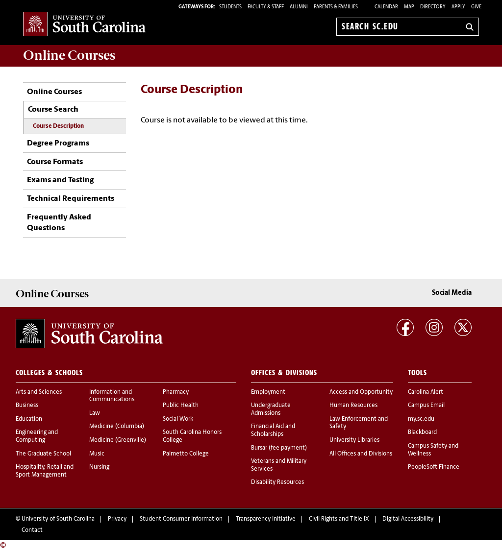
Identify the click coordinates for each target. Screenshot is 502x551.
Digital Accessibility (407, 519)
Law (94, 413)
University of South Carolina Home (84, 25)
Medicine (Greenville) (117, 440)
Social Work (178, 419)
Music (96, 454)
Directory (433, 7)
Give (476, 7)
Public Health (181, 405)
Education (29, 419)
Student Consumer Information (181, 519)
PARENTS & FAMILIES (336, 7)
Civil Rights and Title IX (339, 519)
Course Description (58, 126)
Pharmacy (176, 392)
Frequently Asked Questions (59, 223)
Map (409, 7)
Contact (32, 530)
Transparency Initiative (266, 519)
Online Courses (54, 92)
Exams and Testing (60, 180)
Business (27, 405)
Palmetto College (186, 454)
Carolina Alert (425, 392)
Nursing (99, 467)
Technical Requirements (70, 199)
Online (69, 55)
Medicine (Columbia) (116, 427)
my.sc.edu (421, 419)
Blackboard (422, 432)
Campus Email (426, 405)
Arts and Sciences (39, 392)
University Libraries (354, 440)
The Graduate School (43, 454)
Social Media (452, 293)
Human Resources (353, 405)
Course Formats (55, 162)
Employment (268, 392)
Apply (458, 7)
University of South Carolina (58, 519)
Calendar (386, 7)
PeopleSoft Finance (433, 467)
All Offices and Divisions (360, 454)
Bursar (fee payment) (279, 448)
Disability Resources (277, 482)
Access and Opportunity (361, 392)
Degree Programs (58, 143)
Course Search (53, 110)
